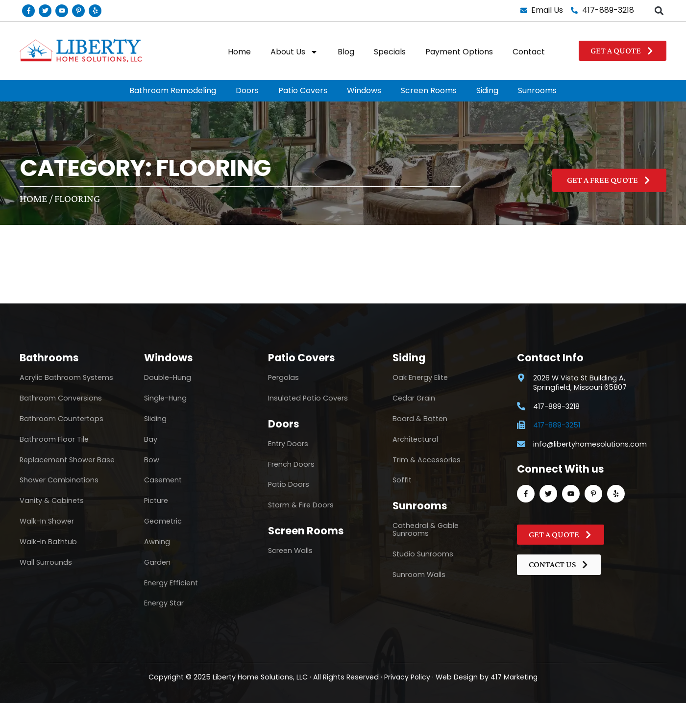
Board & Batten (419, 419)
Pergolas (283, 377)
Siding (487, 90)
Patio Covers (302, 90)
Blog (346, 51)
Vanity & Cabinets (52, 500)
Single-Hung (165, 398)
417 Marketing (514, 676)
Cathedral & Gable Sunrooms (425, 529)
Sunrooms (537, 90)
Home (239, 51)
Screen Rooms (429, 90)
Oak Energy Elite (420, 377)
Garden (157, 562)
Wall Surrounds (46, 562)
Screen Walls (290, 550)
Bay (150, 439)
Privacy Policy (406, 676)
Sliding (155, 419)
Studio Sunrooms (422, 554)
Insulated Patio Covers (308, 398)
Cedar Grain (413, 398)
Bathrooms (49, 358)
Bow (151, 460)
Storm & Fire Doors (301, 505)
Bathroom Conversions (61, 398)
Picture (156, 500)
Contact (529, 51)
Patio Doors (288, 484)
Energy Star (164, 603)
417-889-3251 (556, 425)
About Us (294, 52)
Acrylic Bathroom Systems (66, 377)
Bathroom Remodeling (172, 90)
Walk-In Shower (47, 521)
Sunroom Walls (418, 574)
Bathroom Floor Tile (54, 439)
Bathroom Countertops (61, 419)
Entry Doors (288, 444)
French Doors (291, 464)
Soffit (402, 480)
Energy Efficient (171, 583)
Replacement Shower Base (67, 460)
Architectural (415, 439)
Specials (390, 51)
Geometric (163, 521)
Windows (364, 90)
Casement (163, 480)
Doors (247, 90)
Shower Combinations (59, 480)
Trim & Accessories (426, 460)
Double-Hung (167, 377)
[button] (659, 10)
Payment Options (459, 51)
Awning (157, 542)
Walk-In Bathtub (48, 542)
